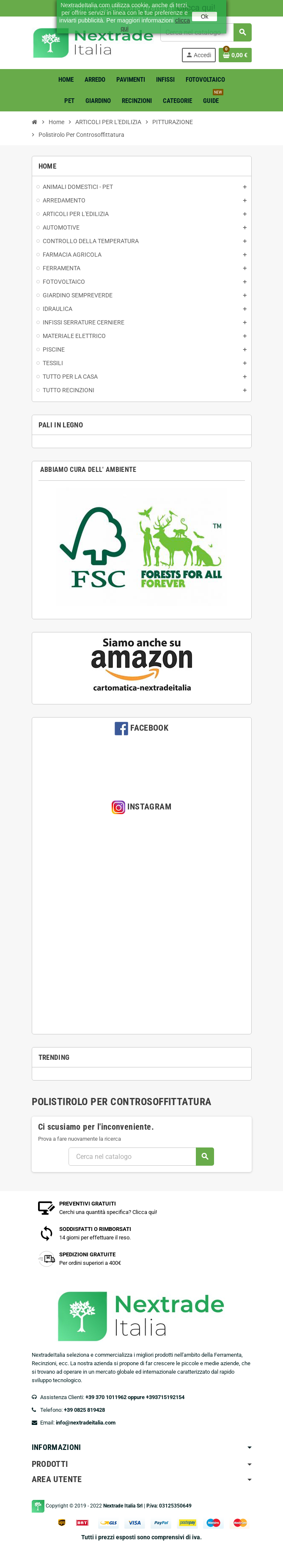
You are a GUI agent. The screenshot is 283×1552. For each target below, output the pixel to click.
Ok (205, 16)
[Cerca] (141, 1156)
